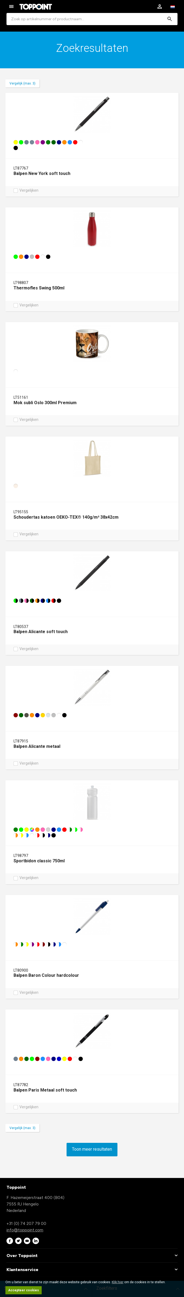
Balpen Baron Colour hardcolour (46, 975)
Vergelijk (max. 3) (22, 83)
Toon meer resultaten (92, 1149)
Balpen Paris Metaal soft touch (45, 1090)
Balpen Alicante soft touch (41, 631)
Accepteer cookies (23, 1290)
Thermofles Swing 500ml (39, 288)
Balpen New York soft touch (42, 173)
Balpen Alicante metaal (37, 746)
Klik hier (117, 1282)
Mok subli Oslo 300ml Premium (45, 402)
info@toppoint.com (24, 1230)
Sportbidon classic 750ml (39, 860)
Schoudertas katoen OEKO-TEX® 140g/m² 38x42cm (66, 517)
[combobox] (92, 19)
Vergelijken (28, 190)
